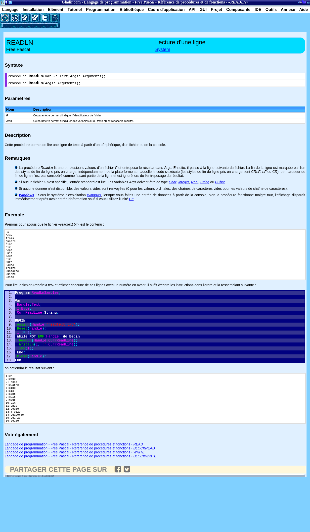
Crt (131, 201)
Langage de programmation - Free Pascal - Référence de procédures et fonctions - (74, 483)
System (162, 49)
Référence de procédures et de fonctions (191, 2)
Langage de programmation (108, 2)
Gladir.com (71, 2)
